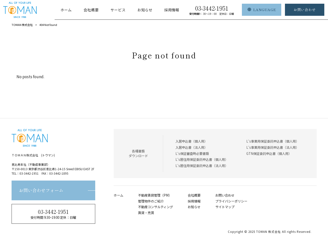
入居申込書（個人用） (191, 141)
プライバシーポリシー (231, 201)
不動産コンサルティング (155, 207)
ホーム (118, 195)
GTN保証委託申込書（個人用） (269, 153)
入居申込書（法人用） (191, 147)
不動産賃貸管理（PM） (155, 195)
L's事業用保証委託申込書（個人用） (272, 141)
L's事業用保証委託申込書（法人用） (272, 147)
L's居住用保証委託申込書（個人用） (201, 159)
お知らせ (194, 207)
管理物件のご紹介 (151, 201)
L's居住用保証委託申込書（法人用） (201, 165)
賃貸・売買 (146, 213)
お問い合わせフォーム (41, 190)
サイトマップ (224, 207)
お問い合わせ (224, 195)
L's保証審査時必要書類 (192, 153)
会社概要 (194, 195)
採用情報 (194, 201)
